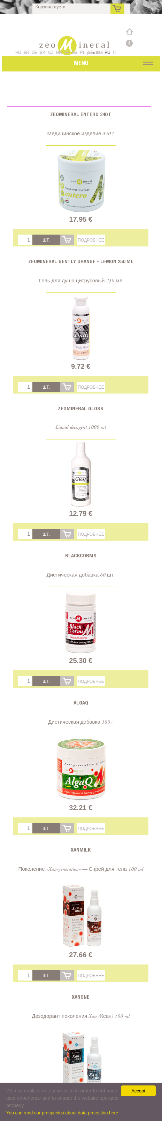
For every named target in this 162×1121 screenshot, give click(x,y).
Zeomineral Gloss (80, 408)
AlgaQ (81, 703)
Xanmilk (81, 850)
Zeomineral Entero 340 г (80, 114)
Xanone (81, 997)
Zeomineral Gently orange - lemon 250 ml (80, 261)
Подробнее (91, 240)
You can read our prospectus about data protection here (62, 1112)
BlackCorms (81, 555)
